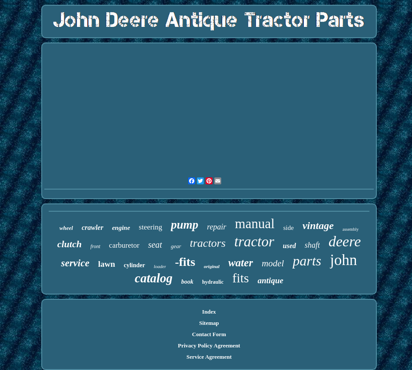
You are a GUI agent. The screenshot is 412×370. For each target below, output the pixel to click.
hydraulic (212, 282)
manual (255, 223)
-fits (185, 261)
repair (216, 227)
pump (184, 224)
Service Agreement (209, 357)
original (211, 266)
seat (155, 244)
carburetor (124, 245)
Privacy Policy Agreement (209, 345)
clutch (69, 244)
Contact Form (209, 334)
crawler (92, 227)
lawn (106, 263)
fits (240, 278)
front (95, 246)
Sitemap (209, 323)
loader (160, 266)
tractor (254, 241)
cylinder (134, 265)
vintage (318, 225)
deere (345, 241)
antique (270, 280)
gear (176, 246)
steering (150, 227)
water (240, 262)
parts (306, 260)
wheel (66, 228)
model (273, 263)
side (288, 227)
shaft (312, 245)
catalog (154, 278)
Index (209, 311)
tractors (208, 243)
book (187, 281)
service (75, 263)
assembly (350, 229)
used (289, 245)
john (343, 260)
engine (121, 227)
